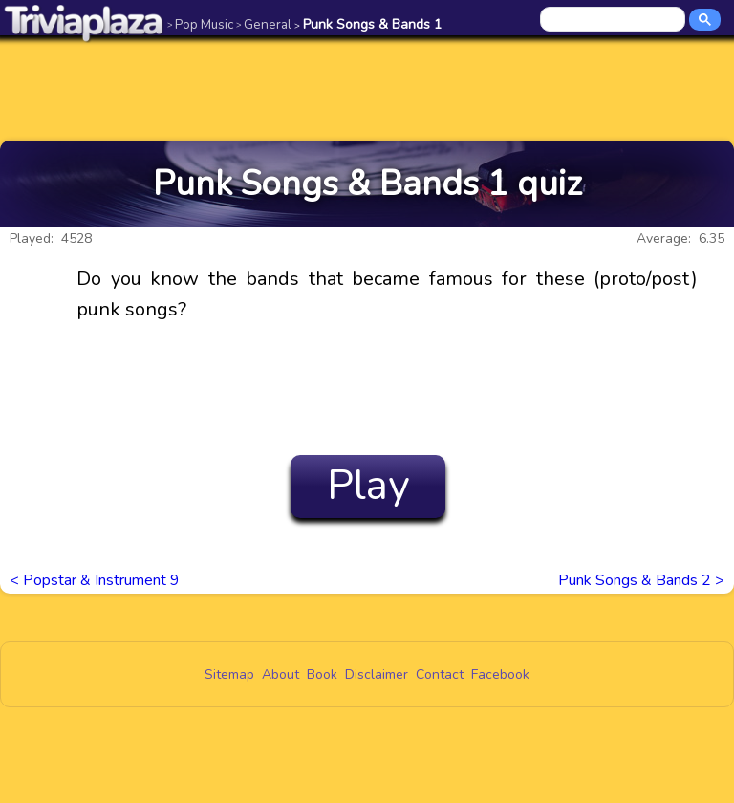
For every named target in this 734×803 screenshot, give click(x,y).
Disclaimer (376, 674)
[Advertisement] (367, 88)
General (263, 24)
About (280, 674)
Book (322, 674)
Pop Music (200, 24)
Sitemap (229, 674)
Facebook (500, 674)
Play (368, 485)
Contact (440, 674)
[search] (614, 20)
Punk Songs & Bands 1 (368, 24)
